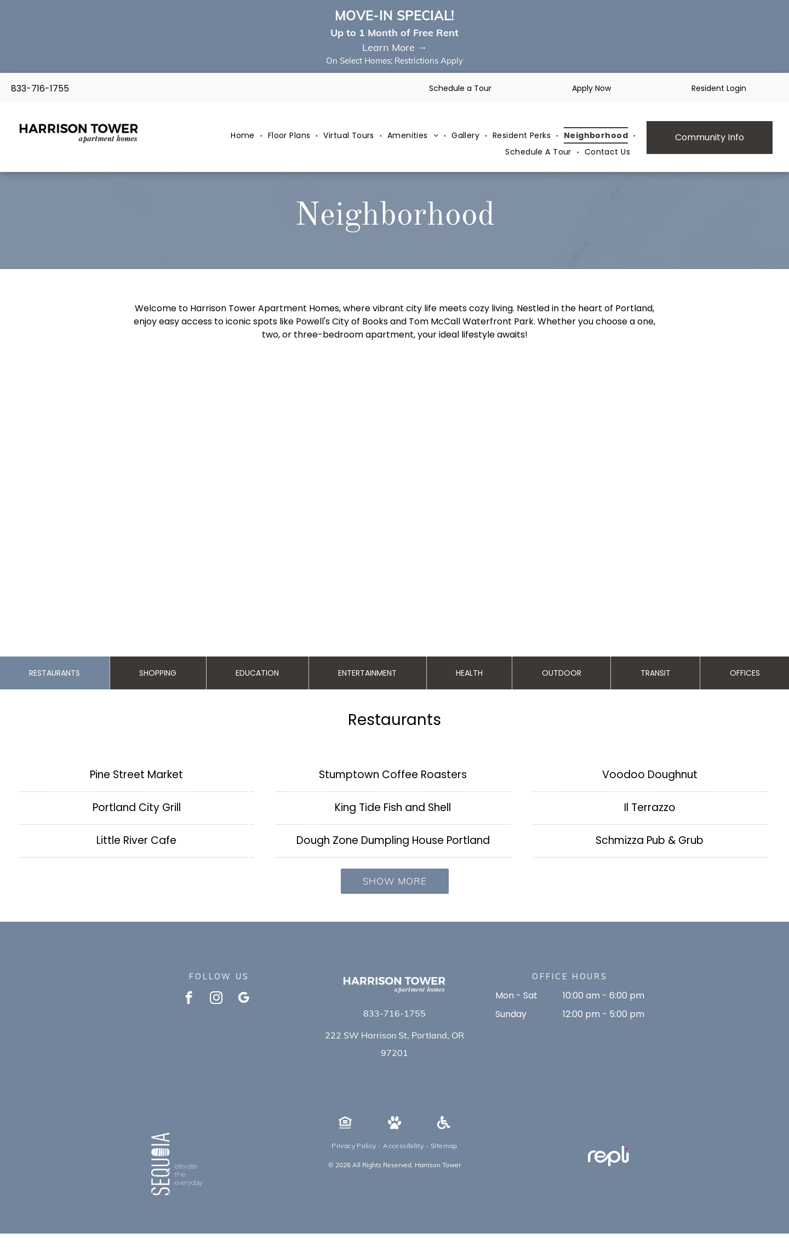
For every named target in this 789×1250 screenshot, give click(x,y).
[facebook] (188, 999)
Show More (395, 881)
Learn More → (394, 47)
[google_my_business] (243, 999)
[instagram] (216, 999)
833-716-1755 (40, 88)
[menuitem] (243, 135)
